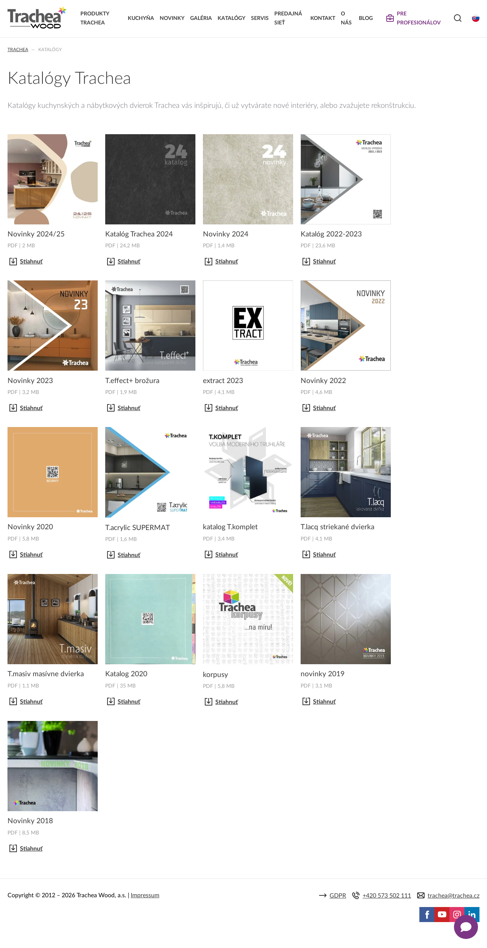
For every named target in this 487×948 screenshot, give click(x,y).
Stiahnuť (31, 262)
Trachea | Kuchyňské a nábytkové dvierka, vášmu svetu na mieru (37, 17)
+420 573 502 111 (387, 896)
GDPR (338, 896)
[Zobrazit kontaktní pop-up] (466, 927)
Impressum (145, 895)
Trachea (18, 49)
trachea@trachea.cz (453, 896)
